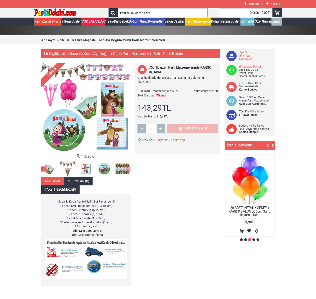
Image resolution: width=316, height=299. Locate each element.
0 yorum (163, 140)
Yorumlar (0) (78, 181)
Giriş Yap (244, 55)
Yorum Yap (178, 140)
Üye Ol (243, 52)
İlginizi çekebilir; (240, 145)
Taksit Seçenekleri (60, 190)
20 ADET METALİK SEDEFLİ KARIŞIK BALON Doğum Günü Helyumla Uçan (249, 211)
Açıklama (52, 181)
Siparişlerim (246, 59)
